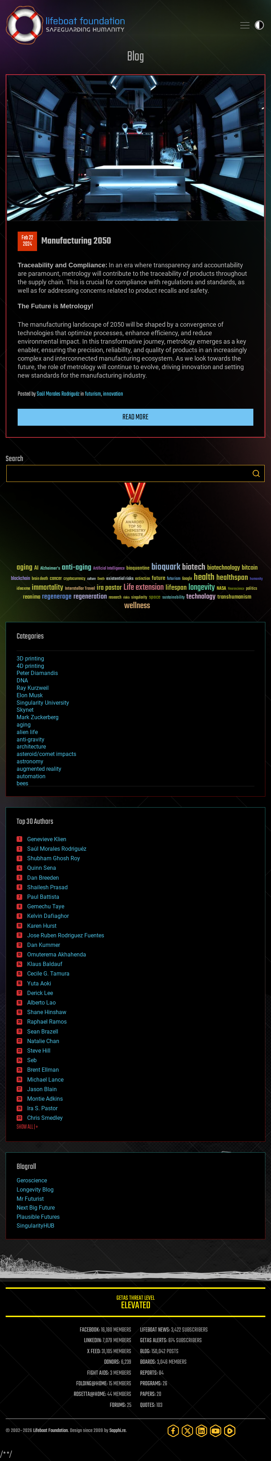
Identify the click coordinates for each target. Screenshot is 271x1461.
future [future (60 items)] (158, 578)
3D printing (30, 658)
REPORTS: (149, 1373)
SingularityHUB (35, 1225)
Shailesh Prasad (47, 887)
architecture (31, 746)
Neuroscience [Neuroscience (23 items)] (236, 589)
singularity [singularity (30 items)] (139, 597)
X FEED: (94, 1351)
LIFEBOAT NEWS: (155, 1330)
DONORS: (112, 1362)
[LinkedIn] (201, 1431)
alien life (27, 732)
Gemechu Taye (45, 906)
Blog (135, 57)
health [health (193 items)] (204, 577)
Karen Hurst (41, 925)
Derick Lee (40, 993)
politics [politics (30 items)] (251, 589)
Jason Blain (42, 1089)
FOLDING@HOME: (92, 1384)
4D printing (30, 666)
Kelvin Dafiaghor (48, 916)
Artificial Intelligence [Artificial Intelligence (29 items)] (109, 568)
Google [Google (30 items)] (187, 579)
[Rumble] (229, 1431)
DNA (22, 680)
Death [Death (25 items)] (100, 579)
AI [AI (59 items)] (36, 568)
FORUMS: (118, 1405)
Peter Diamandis (37, 673)
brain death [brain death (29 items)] (40, 579)
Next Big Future (36, 1207)
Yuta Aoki (39, 983)
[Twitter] (187, 1431)
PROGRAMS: (151, 1384)
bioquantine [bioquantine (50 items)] (138, 568)
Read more (135, 417)
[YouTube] (215, 1431)
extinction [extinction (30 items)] (142, 579)
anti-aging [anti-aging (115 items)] (76, 567)
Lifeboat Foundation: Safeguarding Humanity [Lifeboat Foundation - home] (118, 25)
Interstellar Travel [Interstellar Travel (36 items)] (80, 589)
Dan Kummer (43, 945)
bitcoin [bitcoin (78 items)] (250, 568)
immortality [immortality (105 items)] (47, 587)
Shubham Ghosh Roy (53, 858)
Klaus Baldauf (44, 964)
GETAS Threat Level (135, 1303)
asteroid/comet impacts (46, 754)
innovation (113, 394)
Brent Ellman (43, 1069)
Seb (32, 1060)
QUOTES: (147, 1405)
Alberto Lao (41, 1002)
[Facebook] (173, 1431)
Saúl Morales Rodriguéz (58, 394)
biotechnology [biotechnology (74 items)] (223, 568)
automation (31, 776)
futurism (93, 394)
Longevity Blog (35, 1189)
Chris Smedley (45, 1117)
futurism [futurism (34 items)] (173, 579)
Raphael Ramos (47, 1021)
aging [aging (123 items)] (24, 567)
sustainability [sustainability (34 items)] (173, 597)
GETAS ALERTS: (153, 1340)
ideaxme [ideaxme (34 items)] (23, 589)
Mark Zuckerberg (38, 717)
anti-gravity (30, 739)
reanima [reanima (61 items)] (31, 597)
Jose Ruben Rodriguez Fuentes (65, 935)
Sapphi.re (117, 1431)
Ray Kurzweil (33, 688)
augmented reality (39, 769)
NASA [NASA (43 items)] (221, 589)
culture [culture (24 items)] (91, 579)
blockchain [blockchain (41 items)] (20, 579)
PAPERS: (148, 1394)
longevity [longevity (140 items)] (201, 587)
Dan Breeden (43, 877)
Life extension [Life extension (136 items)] (144, 587)
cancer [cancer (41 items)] (56, 579)
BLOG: (145, 1351)
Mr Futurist (30, 1198)
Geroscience (32, 1180)
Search (256, 473)
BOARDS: (148, 1362)
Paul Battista (43, 897)
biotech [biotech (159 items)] (193, 567)
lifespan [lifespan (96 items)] (176, 588)
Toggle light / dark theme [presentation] (259, 25)
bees (22, 783)
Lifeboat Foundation (50, 1431)
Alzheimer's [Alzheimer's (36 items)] (50, 568)
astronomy (30, 761)
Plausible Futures (38, 1216)
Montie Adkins (45, 1098)
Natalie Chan (43, 1041)
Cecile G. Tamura (48, 973)
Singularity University (43, 702)
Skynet (25, 709)
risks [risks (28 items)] (126, 597)
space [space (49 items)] (155, 597)
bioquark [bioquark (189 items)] (165, 567)
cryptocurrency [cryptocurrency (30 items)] (74, 579)
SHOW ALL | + (27, 1127)
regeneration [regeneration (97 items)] (90, 597)
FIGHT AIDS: (98, 1373)
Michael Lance (45, 1079)
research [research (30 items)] (115, 597)
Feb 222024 (27, 241)
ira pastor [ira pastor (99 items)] (109, 588)
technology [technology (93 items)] (201, 597)
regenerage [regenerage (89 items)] (57, 597)
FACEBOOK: (90, 1330)
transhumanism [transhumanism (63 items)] (234, 597)
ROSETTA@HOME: (90, 1394)
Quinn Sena (41, 868)
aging (24, 724)
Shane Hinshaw (46, 1012)
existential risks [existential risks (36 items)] (119, 579)
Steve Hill (38, 1050)
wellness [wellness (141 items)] (137, 606)
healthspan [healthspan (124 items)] (232, 578)
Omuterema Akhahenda (56, 954)
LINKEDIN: (93, 1340)
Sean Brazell (42, 1031)
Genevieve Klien (46, 839)
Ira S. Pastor (42, 1108)
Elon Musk (30, 695)
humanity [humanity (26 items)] (256, 579)
